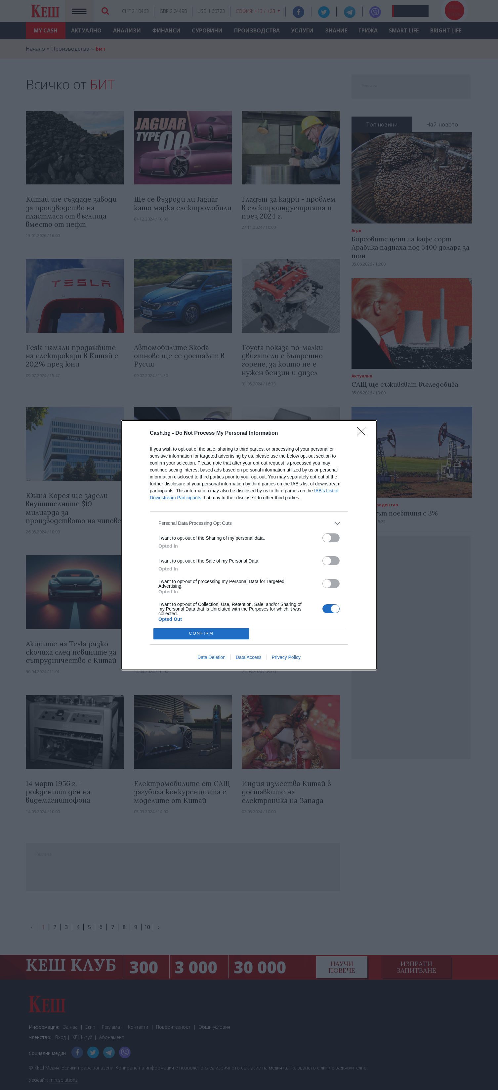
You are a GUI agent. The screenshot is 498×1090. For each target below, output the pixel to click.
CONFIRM (201, 633)
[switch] (331, 537)
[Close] (363, 433)
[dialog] (249, 545)
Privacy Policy (286, 657)
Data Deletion (211, 657)
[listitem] (249, 523)
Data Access (249, 657)
